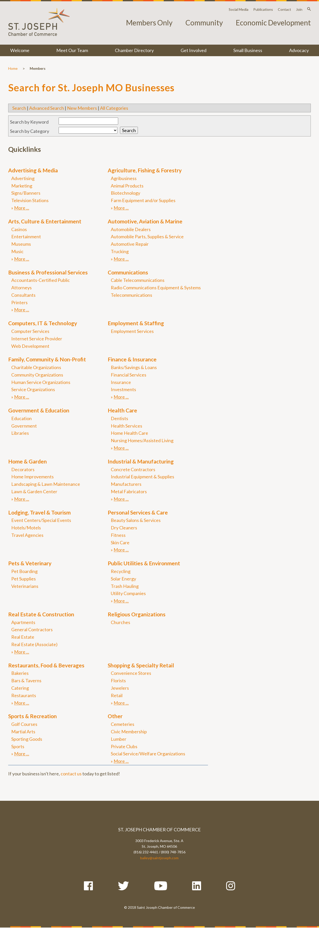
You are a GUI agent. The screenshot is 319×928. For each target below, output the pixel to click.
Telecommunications (131, 295)
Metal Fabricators (129, 491)
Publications (263, 9)
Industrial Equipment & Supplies (142, 476)
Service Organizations (33, 389)
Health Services (126, 426)
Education (21, 418)
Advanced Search (46, 108)
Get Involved (193, 50)
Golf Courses (24, 724)
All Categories (114, 108)
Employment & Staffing (136, 323)
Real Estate (22, 637)
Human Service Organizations (40, 382)
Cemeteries (122, 724)
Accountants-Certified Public (40, 280)
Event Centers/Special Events (41, 520)
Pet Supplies (23, 578)
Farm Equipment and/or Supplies (143, 200)
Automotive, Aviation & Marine (145, 221)
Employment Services (132, 331)
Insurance (121, 382)
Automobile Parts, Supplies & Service (147, 236)
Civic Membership (129, 731)
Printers (19, 302)
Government (24, 426)
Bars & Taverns (26, 680)
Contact (284, 9)
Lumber (118, 739)
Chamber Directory (134, 50)
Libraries (20, 433)
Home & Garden (27, 461)
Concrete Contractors (133, 469)
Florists (118, 680)
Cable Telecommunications (137, 280)
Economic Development (273, 22)
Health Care (122, 410)
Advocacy (299, 50)
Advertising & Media (33, 170)
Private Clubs (124, 746)
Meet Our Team (72, 50)
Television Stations (30, 200)
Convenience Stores (131, 673)
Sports (17, 746)
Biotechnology (125, 193)
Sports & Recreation (32, 716)
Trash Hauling (125, 586)
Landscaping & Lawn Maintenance (45, 484)
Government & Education (38, 410)
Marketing (21, 186)
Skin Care (120, 542)
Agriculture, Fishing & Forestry (145, 170)
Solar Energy (123, 578)
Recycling (120, 571)
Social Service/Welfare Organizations (148, 753)
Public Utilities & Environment (144, 563)
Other (115, 716)
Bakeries (20, 673)
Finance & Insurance (132, 359)
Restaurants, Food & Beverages (46, 665)
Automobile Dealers (131, 229)
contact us (71, 773)
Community (204, 22)
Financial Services (128, 375)
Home (13, 68)
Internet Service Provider (36, 338)
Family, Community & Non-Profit (47, 359)
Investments (123, 389)
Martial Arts (23, 731)
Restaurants (23, 695)
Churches (120, 622)
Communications (128, 272)
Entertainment (26, 236)
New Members (82, 108)
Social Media (238, 9)
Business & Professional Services (48, 272)
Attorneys (21, 287)
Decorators (23, 469)
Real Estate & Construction (41, 614)
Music (17, 251)
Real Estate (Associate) (34, 644)
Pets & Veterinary (29, 563)
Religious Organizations (137, 614)
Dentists (119, 418)
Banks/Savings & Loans (134, 367)
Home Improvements (32, 476)
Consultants (23, 295)
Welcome (19, 50)
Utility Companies (128, 593)
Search (19, 108)
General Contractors (32, 629)
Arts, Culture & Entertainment (44, 221)
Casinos (19, 229)
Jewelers (120, 688)
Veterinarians (24, 586)
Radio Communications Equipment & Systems (156, 287)
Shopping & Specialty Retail (141, 665)
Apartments (23, 622)
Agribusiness (124, 178)
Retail (117, 695)
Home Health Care (129, 433)
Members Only (149, 22)
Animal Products (127, 186)
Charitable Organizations (36, 367)
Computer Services (30, 331)
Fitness (118, 535)
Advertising (23, 178)
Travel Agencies (27, 535)
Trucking (120, 251)
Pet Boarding (24, 571)
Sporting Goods (26, 739)
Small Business (247, 50)
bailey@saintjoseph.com (159, 858)
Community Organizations (37, 375)
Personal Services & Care (138, 512)
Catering (20, 688)
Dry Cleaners (124, 527)
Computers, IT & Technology (42, 323)
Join (299, 9)
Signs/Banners (25, 193)
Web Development (30, 346)
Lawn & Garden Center (34, 491)
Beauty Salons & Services (136, 520)
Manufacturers (126, 484)
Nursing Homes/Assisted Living (142, 440)
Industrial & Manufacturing (141, 461)
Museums (21, 244)
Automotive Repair (130, 244)
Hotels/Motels (26, 527)
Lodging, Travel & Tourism (39, 512)
